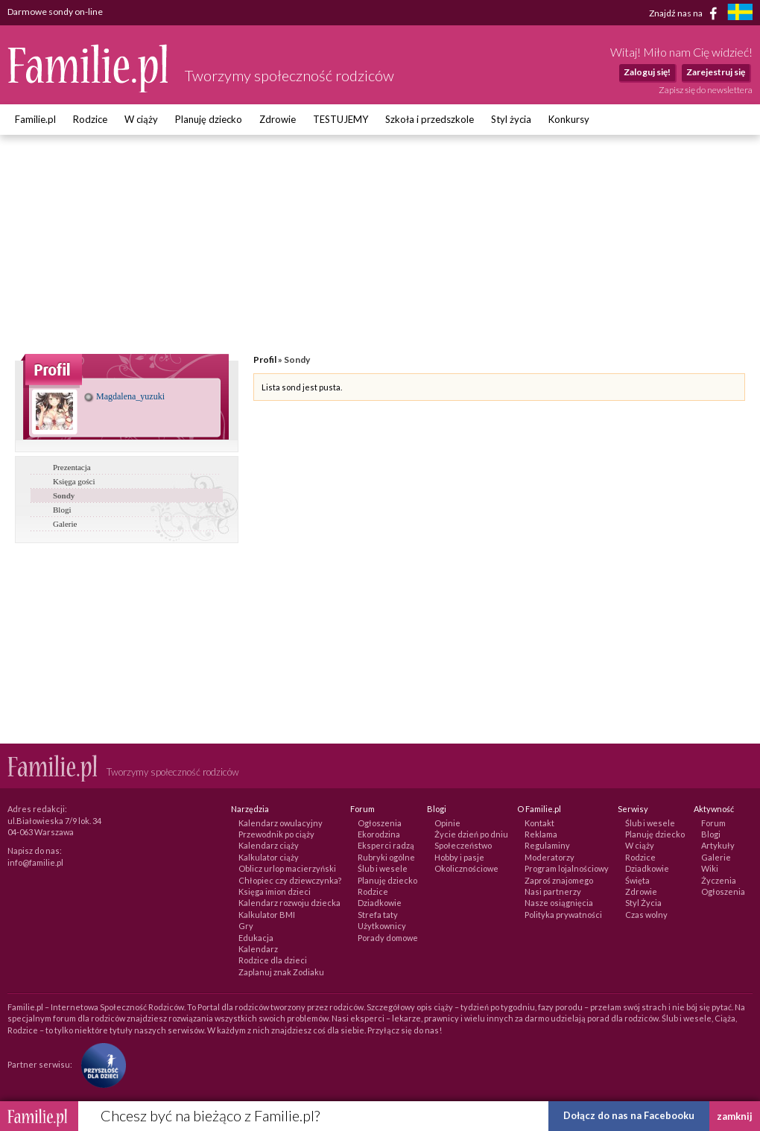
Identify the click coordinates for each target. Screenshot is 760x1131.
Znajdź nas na (686, 13)
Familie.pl (35, 119)
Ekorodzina (379, 834)
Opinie (447, 823)
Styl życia (511, 119)
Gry (245, 926)
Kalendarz (258, 949)
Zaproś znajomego (559, 880)
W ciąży (141, 119)
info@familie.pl (35, 862)
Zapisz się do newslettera (706, 89)
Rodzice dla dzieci (272, 960)
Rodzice (90, 119)
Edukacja (255, 937)
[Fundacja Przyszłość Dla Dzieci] (100, 1064)
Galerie (65, 523)
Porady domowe (388, 937)
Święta (637, 880)
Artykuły (718, 845)
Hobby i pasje (459, 857)
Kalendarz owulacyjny (280, 823)
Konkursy (568, 119)
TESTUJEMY (340, 119)
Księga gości (74, 481)
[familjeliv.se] (740, 14)
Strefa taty (378, 914)
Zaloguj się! (647, 71)
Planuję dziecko (208, 119)
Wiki (709, 868)
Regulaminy (547, 845)
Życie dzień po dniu (471, 834)
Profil (264, 359)
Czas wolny (646, 914)
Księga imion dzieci (274, 891)
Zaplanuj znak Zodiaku (281, 972)
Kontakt (539, 823)
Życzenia (718, 880)
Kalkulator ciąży (268, 857)
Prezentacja (72, 467)
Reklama (541, 834)
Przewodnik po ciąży (276, 834)
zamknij (735, 1116)
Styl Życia (643, 902)
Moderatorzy (549, 857)
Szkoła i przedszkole (429, 119)
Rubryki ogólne (386, 857)
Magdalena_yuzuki (124, 396)
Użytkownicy (382, 926)
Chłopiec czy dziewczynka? (289, 880)
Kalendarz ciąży (268, 845)
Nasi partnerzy (553, 891)
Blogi (62, 509)
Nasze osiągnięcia (559, 902)
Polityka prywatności (563, 914)
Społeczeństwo (463, 845)
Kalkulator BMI (266, 914)
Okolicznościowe (466, 868)
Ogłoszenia (380, 823)
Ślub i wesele (383, 868)
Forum (713, 823)
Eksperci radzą (386, 845)
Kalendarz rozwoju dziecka (289, 902)
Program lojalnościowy (567, 868)
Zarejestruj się (715, 71)
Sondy (64, 495)
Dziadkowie (380, 902)
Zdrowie (277, 119)
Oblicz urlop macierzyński (287, 868)
